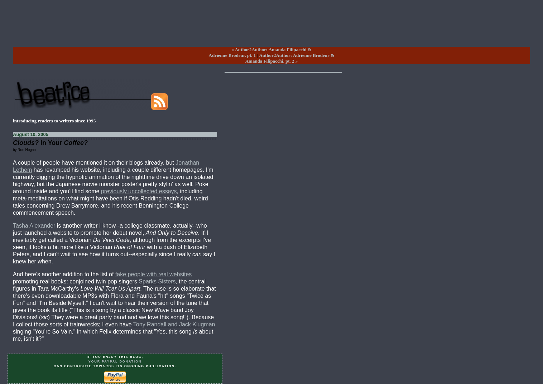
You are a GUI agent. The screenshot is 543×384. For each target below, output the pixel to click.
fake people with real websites (153, 274)
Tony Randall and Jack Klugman (174, 324)
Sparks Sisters (157, 281)
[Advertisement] (271, 29)
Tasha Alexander (34, 226)
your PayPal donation (115, 361)
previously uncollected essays (139, 191)
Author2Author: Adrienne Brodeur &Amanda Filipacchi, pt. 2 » (290, 58)
